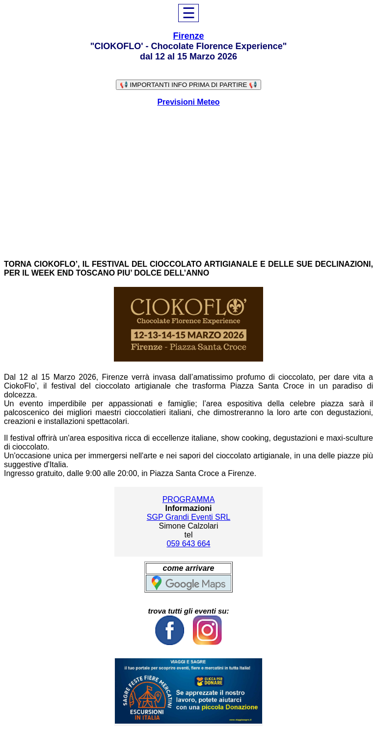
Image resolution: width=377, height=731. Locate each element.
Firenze (188, 36)
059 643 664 (189, 543)
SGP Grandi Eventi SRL (188, 517)
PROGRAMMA (188, 499)
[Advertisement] (188, 183)
